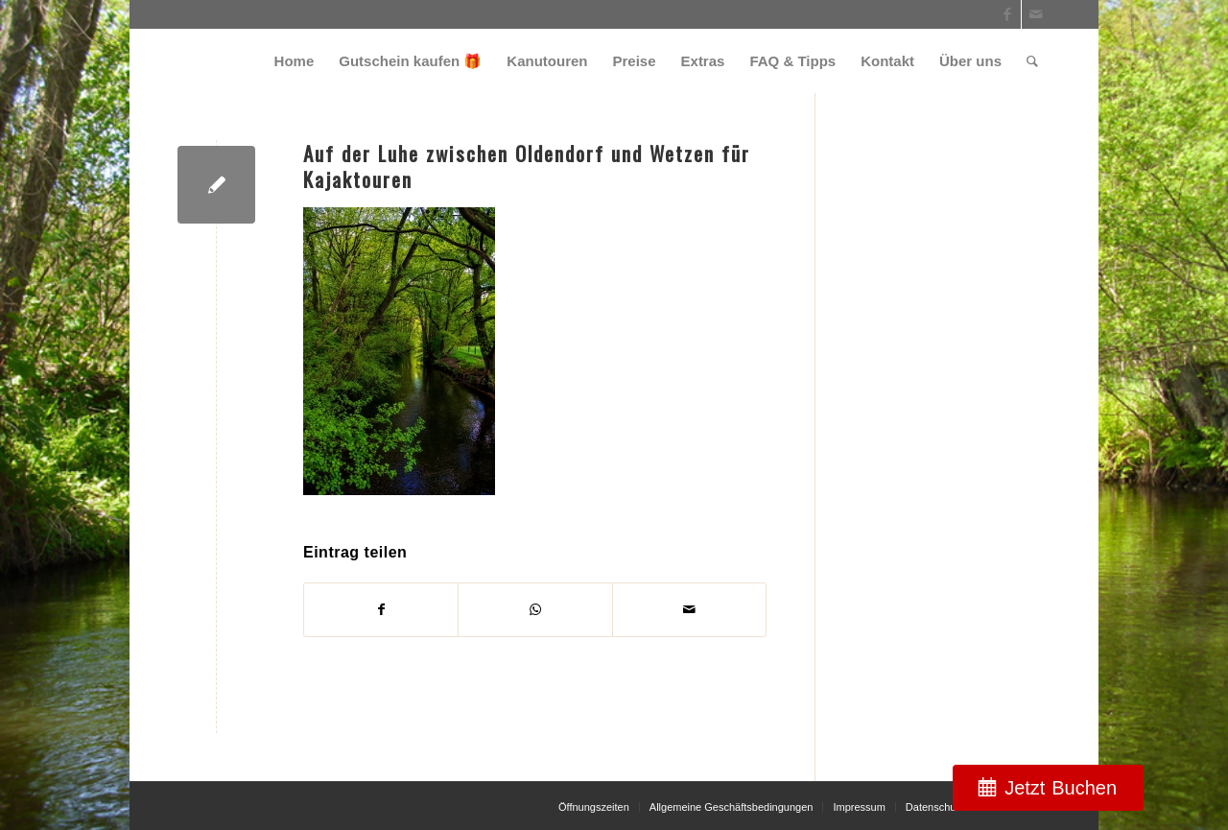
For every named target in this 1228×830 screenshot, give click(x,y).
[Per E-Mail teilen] (689, 609)
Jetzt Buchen (1060, 787)
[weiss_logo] (245, 61)
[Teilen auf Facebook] (381, 609)
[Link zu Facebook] (1007, 14)
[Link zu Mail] (1036, 14)
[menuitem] (294, 61)
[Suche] (1032, 61)
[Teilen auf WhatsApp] (535, 609)
